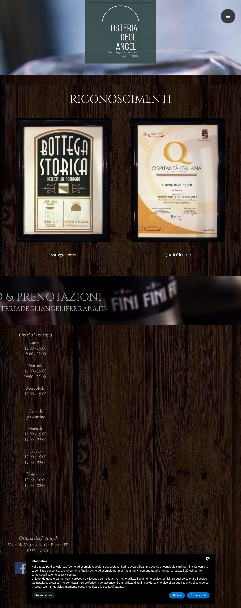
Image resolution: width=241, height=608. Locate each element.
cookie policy (68, 574)
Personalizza (43, 595)
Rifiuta (177, 595)
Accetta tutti (198, 595)
